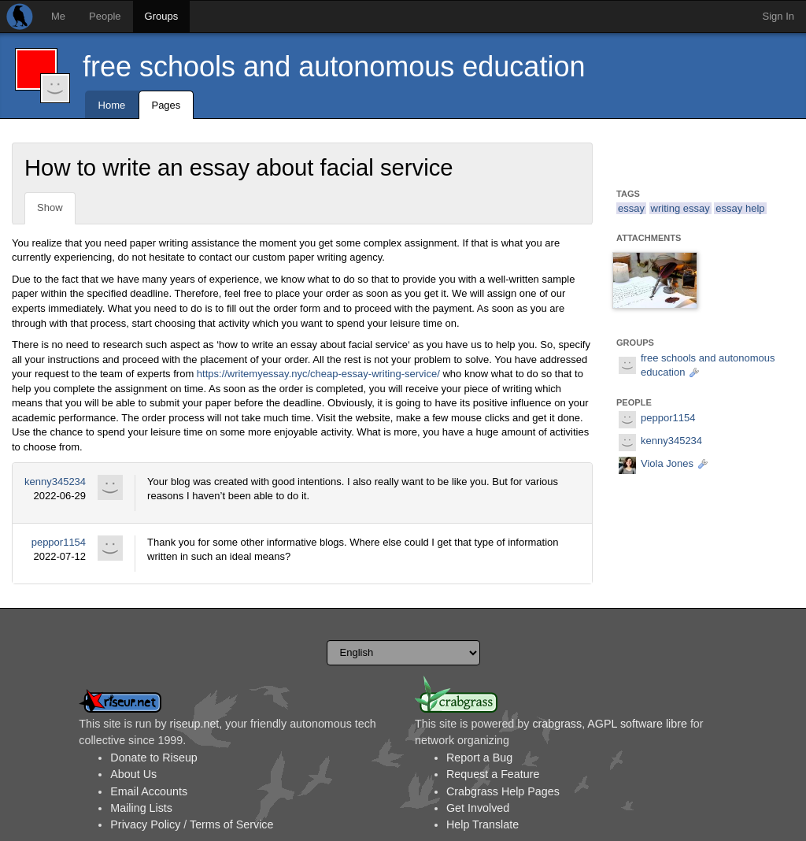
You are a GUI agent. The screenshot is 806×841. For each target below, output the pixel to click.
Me (58, 16)
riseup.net (195, 723)
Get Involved (477, 808)
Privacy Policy (145, 824)
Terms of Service (231, 824)
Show (50, 207)
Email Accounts (148, 791)
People (104, 16)
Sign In (778, 16)
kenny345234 (55, 481)
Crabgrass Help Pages (503, 791)
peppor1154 (58, 542)
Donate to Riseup (153, 757)
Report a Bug (479, 757)
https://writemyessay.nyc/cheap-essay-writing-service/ (318, 374)
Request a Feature (492, 774)
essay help (739, 208)
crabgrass (557, 723)
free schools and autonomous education (334, 66)
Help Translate (482, 824)
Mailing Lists (141, 808)
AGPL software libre (637, 723)
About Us (133, 774)
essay (631, 208)
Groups (162, 16)
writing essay (680, 208)
